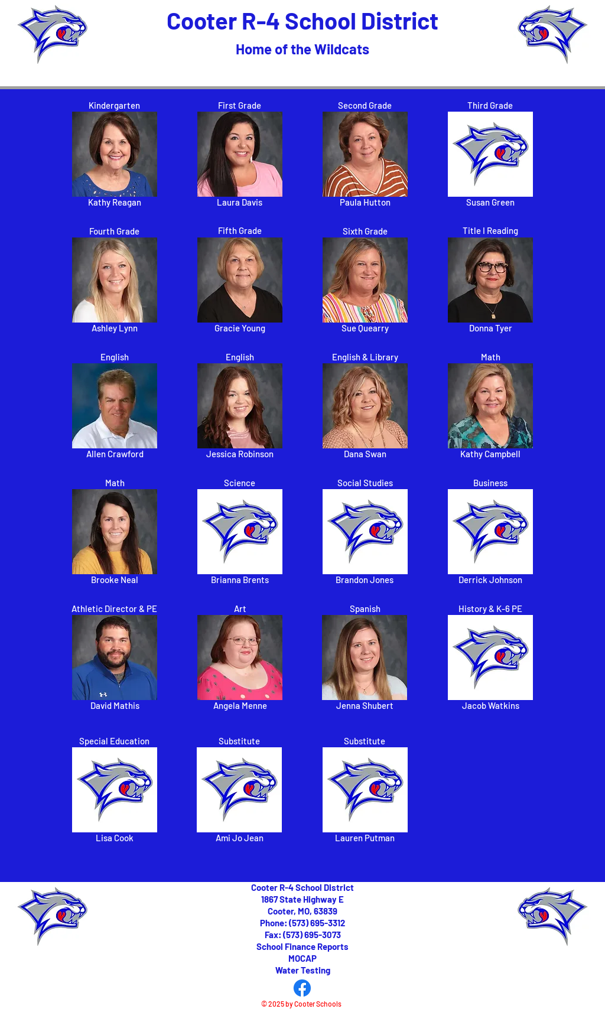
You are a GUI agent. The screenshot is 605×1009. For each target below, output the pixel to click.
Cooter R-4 (226, 20)
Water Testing (302, 970)
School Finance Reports (302, 946)
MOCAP (302, 958)
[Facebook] (302, 988)
